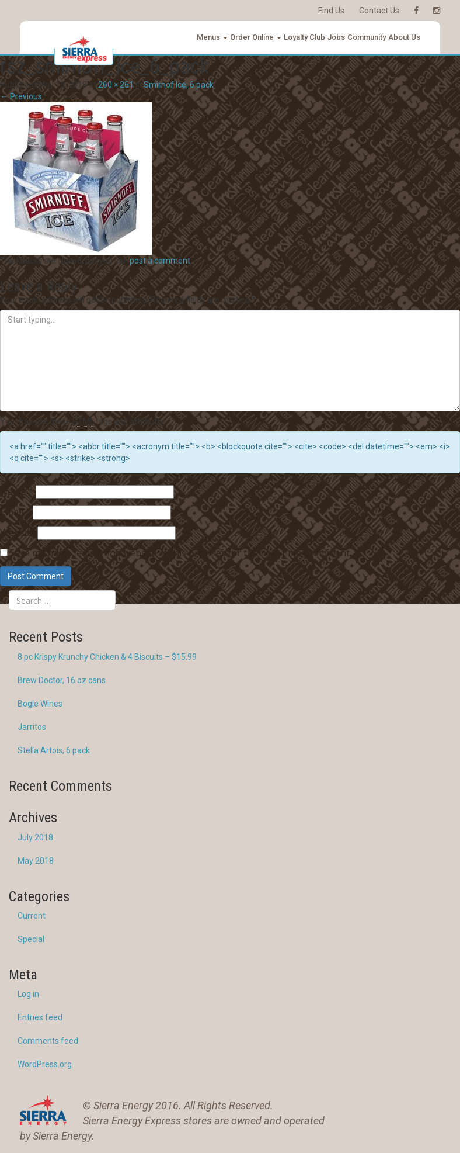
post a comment (160, 260)
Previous (21, 96)
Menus (212, 37)
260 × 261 (116, 84)
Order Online (255, 37)
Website (18, 532)
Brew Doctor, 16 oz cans (62, 680)
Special (31, 939)
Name (17, 491)
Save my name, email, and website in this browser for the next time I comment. (180, 552)
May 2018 (36, 860)
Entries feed (40, 1017)
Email (15, 511)
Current (32, 915)
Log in (28, 994)
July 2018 (35, 837)
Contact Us (379, 10)
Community (366, 37)
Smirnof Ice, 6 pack (179, 84)
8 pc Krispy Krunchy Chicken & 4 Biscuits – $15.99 (107, 657)
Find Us (331, 10)
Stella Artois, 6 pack (54, 750)
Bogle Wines (40, 703)
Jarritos (32, 727)
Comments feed (48, 1040)
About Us (404, 37)
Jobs (336, 37)
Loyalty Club (304, 37)
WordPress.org (45, 1064)
